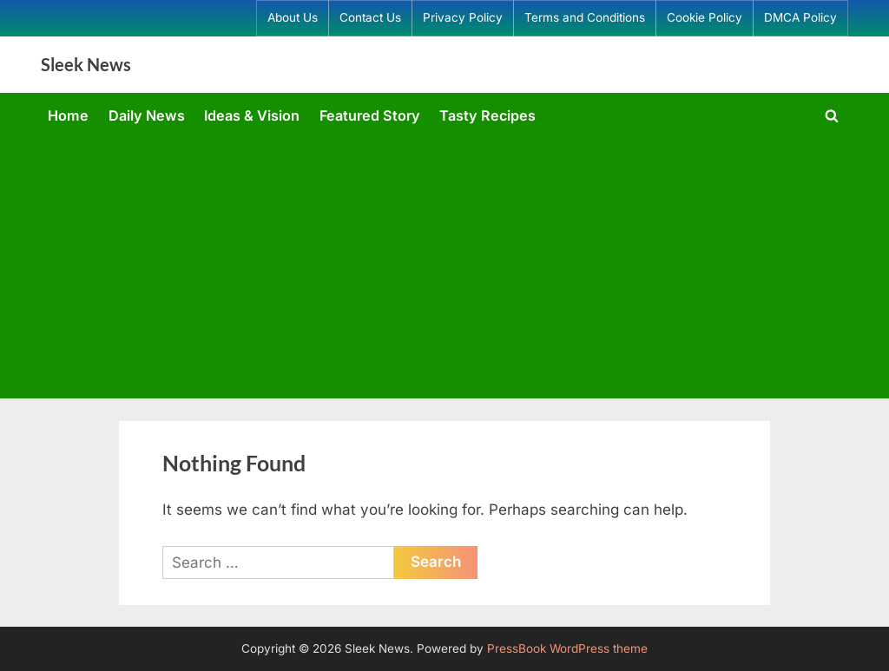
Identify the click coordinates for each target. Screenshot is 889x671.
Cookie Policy (704, 17)
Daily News (147, 115)
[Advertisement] (444, 264)
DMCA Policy (800, 17)
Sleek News (86, 64)
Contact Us (370, 17)
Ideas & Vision (252, 115)
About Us (292, 17)
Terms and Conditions (584, 17)
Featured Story (369, 115)
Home (68, 115)
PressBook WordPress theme (567, 648)
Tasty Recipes (487, 115)
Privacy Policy (463, 17)
